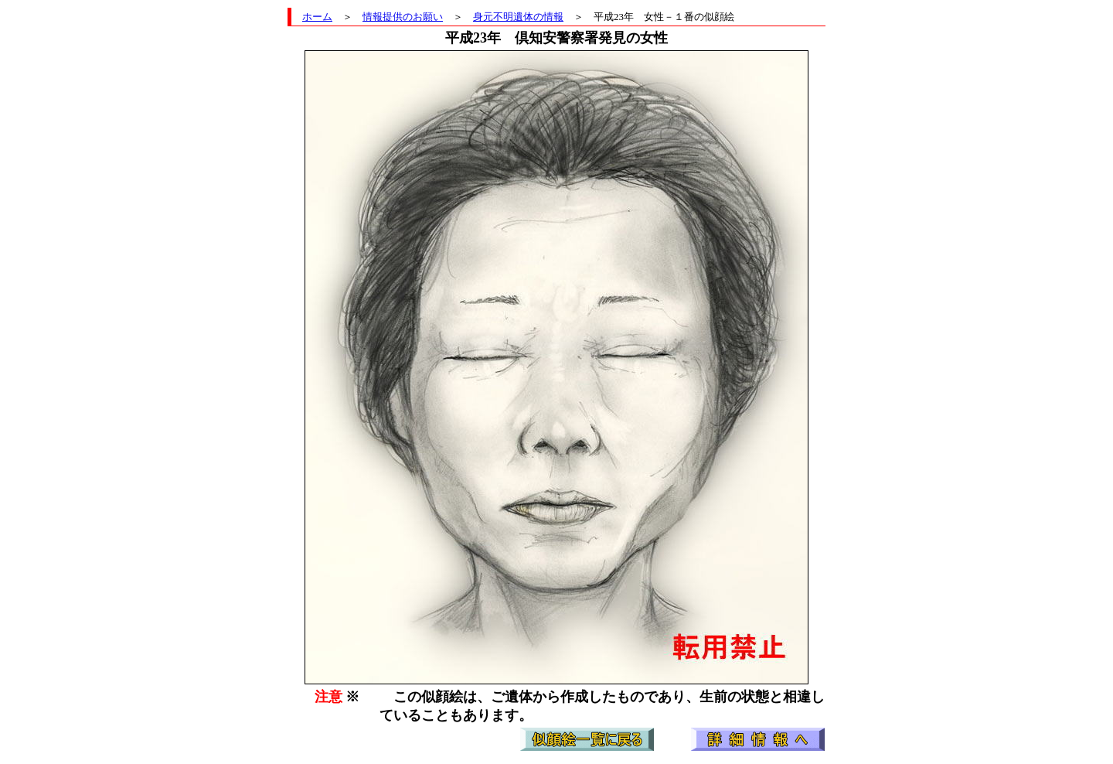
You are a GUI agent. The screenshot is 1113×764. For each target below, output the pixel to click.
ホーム (317, 16)
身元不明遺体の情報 (518, 16)
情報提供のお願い (402, 16)
